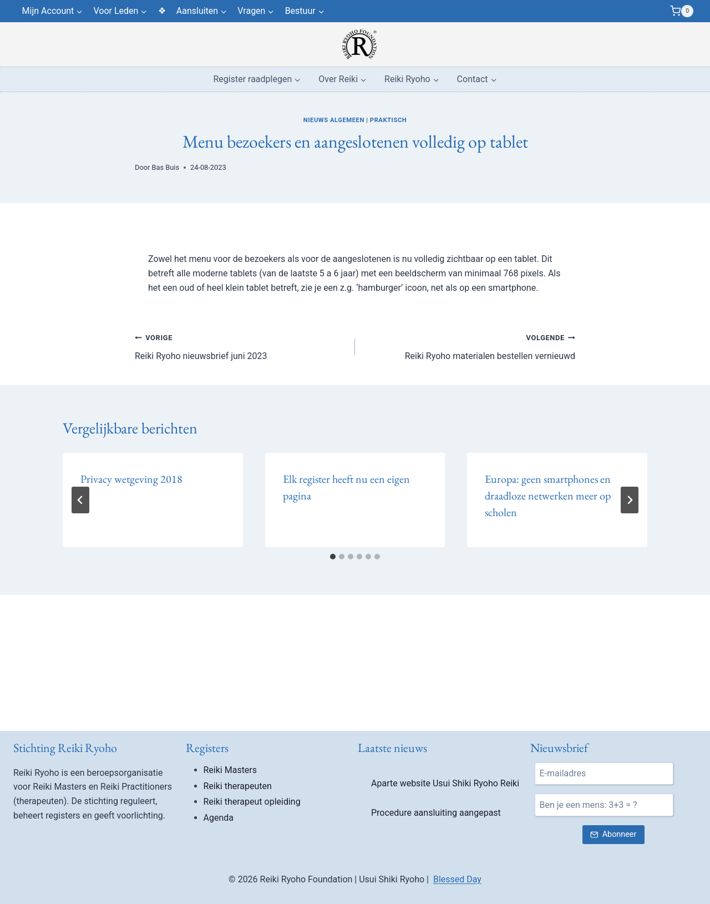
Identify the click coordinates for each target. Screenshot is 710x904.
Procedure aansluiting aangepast (436, 812)
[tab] (333, 556)
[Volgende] (629, 500)
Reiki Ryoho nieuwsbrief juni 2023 (240, 345)
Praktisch (388, 120)
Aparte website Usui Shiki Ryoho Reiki (445, 783)
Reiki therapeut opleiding (252, 801)
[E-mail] (604, 773)
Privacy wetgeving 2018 (131, 479)
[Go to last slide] (80, 500)
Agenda (219, 817)
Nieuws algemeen (333, 120)
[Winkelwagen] (681, 11)
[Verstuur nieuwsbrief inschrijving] (613, 835)
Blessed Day (457, 879)
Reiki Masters (230, 770)
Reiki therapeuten (238, 786)
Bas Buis (165, 167)
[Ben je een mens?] (604, 805)
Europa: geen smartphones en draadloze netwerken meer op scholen (548, 495)
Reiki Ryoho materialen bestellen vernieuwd (469, 345)
